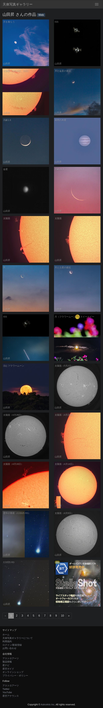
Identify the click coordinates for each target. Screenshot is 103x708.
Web (41, 14)
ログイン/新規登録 (12, 645)
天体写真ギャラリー (18, 4)
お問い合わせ (9, 648)
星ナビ (5, 665)
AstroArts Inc (47, 704)
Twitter (5, 689)
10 (62, 615)
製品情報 (7, 661)
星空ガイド (8, 668)
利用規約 (7, 641)
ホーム (5, 634)
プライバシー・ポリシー (15, 675)
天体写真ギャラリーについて (17, 638)
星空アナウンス (10, 696)
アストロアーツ (10, 658)
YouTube (7, 692)
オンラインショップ (12, 672)
